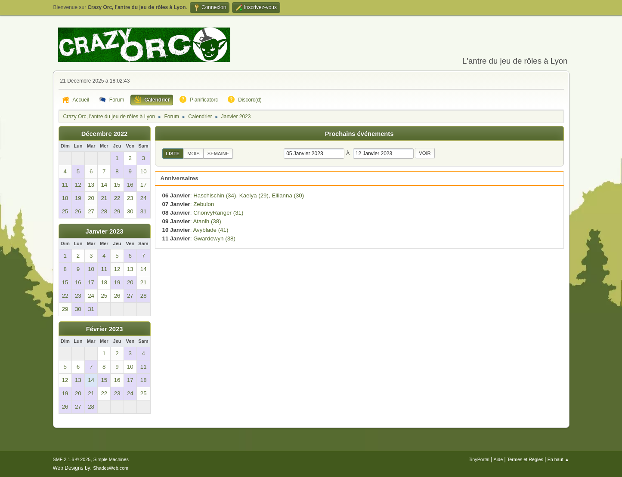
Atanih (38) (207, 221)
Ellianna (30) (288, 195)
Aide (498, 459)
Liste (173, 153)
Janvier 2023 (104, 231)
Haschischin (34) (214, 195)
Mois (193, 153)
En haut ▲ (558, 459)
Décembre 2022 (104, 133)
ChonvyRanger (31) (218, 212)
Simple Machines (111, 459)
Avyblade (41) (210, 230)
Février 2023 (104, 329)
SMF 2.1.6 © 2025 (72, 459)
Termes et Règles (525, 459)
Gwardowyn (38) (214, 238)
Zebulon (203, 204)
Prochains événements (359, 133)
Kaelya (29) (254, 195)
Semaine (218, 153)
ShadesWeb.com (110, 468)
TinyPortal (479, 459)
